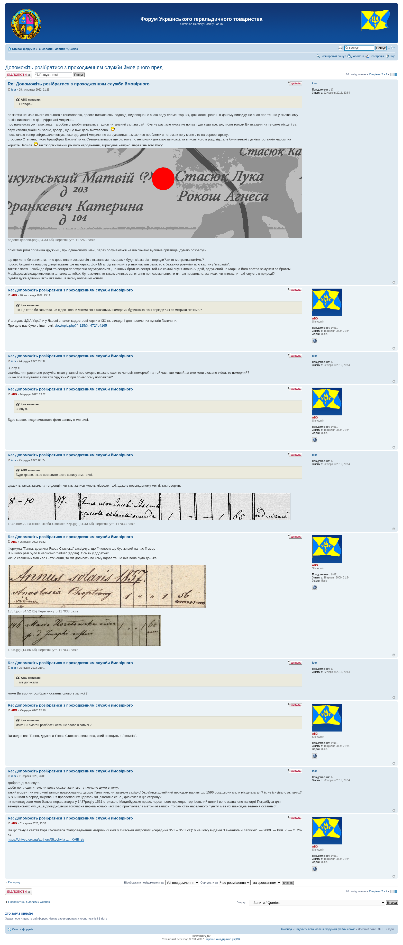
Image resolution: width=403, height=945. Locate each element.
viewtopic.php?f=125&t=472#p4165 (80, 325)
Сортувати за (225, 882)
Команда (286, 929)
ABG (14, 295)
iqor (13, 89)
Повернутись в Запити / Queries (29, 901)
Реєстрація (377, 56)
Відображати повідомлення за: (161, 882)
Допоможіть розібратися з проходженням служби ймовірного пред (83, 67)
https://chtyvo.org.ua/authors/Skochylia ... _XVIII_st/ (46, 839)
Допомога (357, 56)
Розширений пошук (333, 56)
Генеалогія (45, 48)
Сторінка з (378, 74)
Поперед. (14, 882)
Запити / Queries (66, 48)
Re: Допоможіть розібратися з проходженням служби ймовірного (79, 84)
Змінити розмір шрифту (391, 48)
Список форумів (23, 48)
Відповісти (18, 75)
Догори (393, 282)
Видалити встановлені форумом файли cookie (325, 929)
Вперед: (241, 902)
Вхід (392, 56)
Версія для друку (340, 48)
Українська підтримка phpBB (223, 939)
